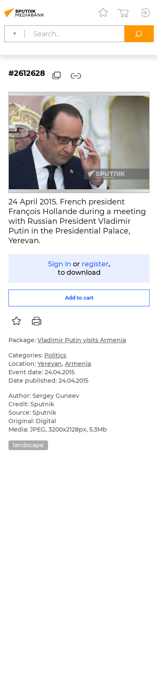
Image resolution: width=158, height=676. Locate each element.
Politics (55, 355)
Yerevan (49, 364)
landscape (28, 445)
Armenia (78, 364)
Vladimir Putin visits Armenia (81, 340)
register (95, 264)
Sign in (59, 264)
